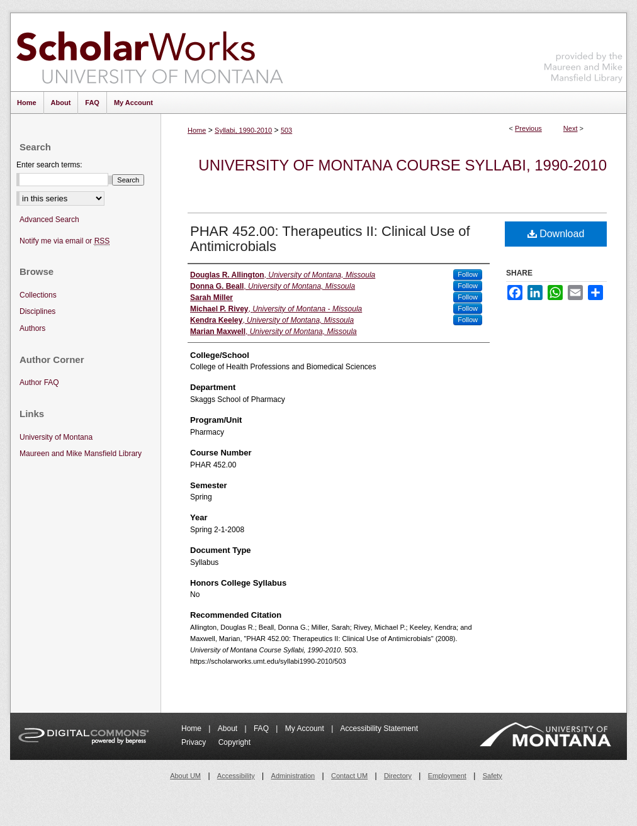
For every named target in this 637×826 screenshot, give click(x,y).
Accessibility (236, 775)
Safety (492, 775)
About (229, 728)
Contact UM (349, 775)
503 (286, 130)
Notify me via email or (65, 241)
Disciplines (37, 311)
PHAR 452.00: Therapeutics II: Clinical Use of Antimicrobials (330, 238)
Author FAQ (39, 382)
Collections (38, 295)
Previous (528, 128)
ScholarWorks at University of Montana (149, 52)
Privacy (194, 742)
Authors (32, 328)
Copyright (234, 742)
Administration (293, 775)
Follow (468, 274)
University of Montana (56, 437)
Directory (398, 775)
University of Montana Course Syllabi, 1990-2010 (402, 165)
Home (197, 130)
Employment (447, 775)
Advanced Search (49, 219)
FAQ (262, 728)
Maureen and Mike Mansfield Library (583, 50)
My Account (305, 728)
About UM (185, 775)
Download (556, 233)
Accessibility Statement (379, 728)
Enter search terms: (49, 164)
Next (570, 128)
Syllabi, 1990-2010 (243, 130)
